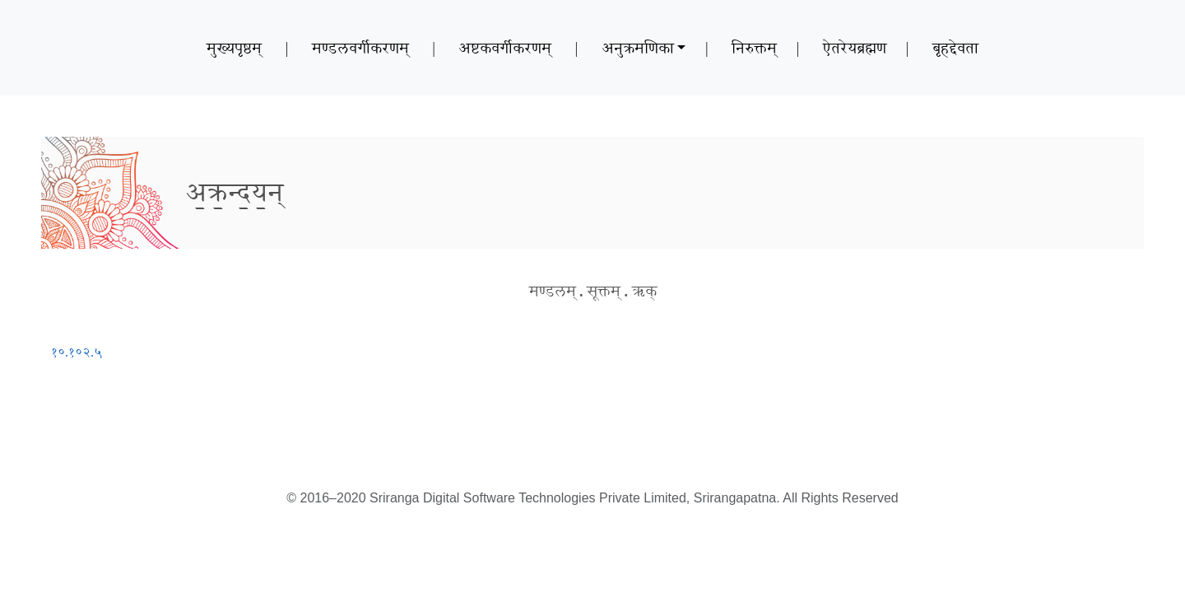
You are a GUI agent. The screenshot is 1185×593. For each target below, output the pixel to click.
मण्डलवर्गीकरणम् (360, 48)
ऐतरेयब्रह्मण (854, 48)
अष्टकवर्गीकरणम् (504, 48)
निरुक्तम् (754, 48)
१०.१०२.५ (76, 352)
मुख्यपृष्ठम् (234, 48)
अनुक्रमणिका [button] (638, 48)
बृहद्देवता (955, 48)
